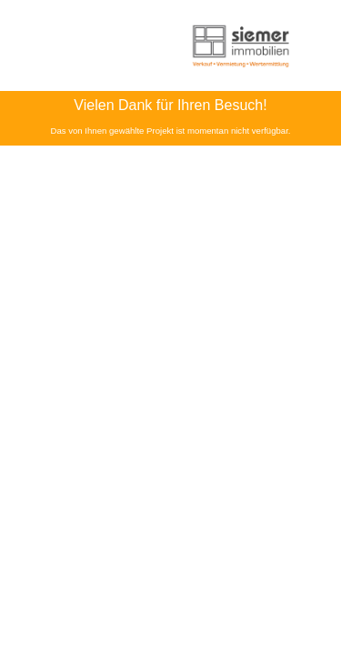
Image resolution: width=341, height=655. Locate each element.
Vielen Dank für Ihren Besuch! (170, 105)
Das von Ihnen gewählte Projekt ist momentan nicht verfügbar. (171, 131)
